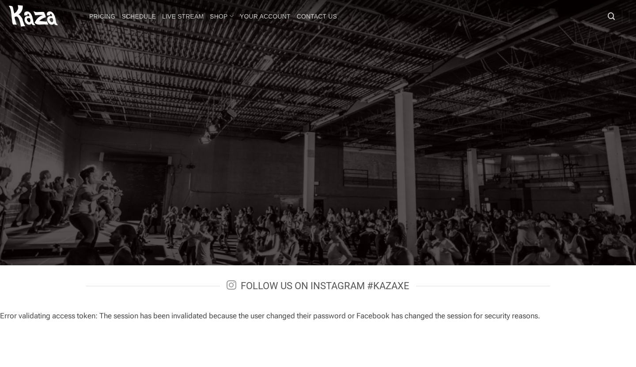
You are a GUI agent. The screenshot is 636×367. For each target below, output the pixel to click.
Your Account (265, 16)
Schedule (139, 16)
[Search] (611, 16)
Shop (222, 16)
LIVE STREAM (183, 16)
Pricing (102, 16)
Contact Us (317, 16)
